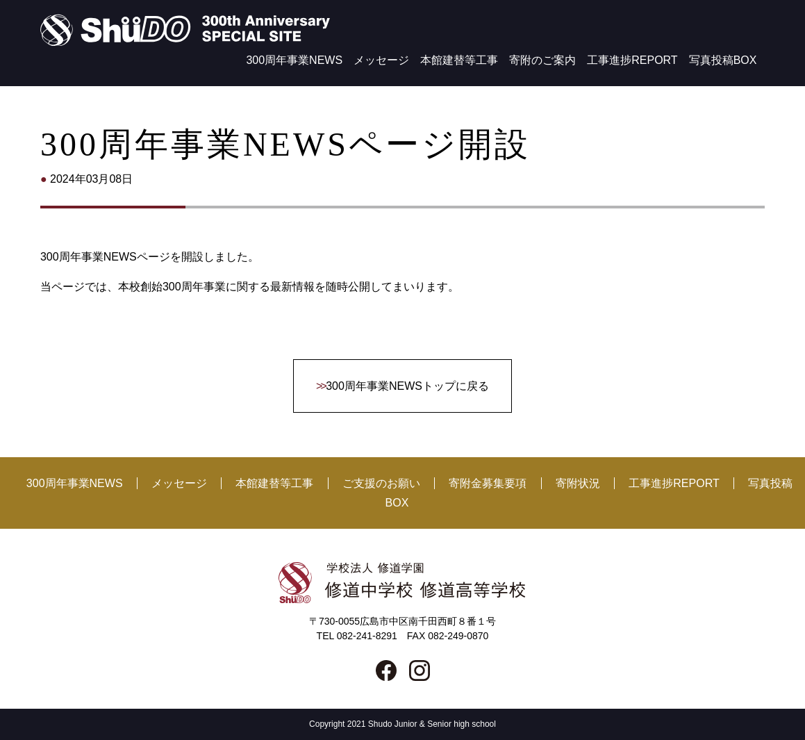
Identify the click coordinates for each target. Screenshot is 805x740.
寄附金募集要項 (487, 483)
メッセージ (381, 60)
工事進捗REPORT (632, 60)
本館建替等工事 (459, 60)
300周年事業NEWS (294, 60)
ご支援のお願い (381, 483)
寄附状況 (578, 483)
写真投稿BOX (723, 60)
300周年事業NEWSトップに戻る (407, 386)
